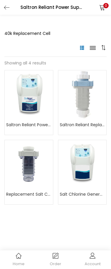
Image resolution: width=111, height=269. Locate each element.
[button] (102, 7)
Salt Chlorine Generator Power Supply (82, 194)
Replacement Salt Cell (29, 194)
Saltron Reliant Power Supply (29, 124)
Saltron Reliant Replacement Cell (82, 124)
